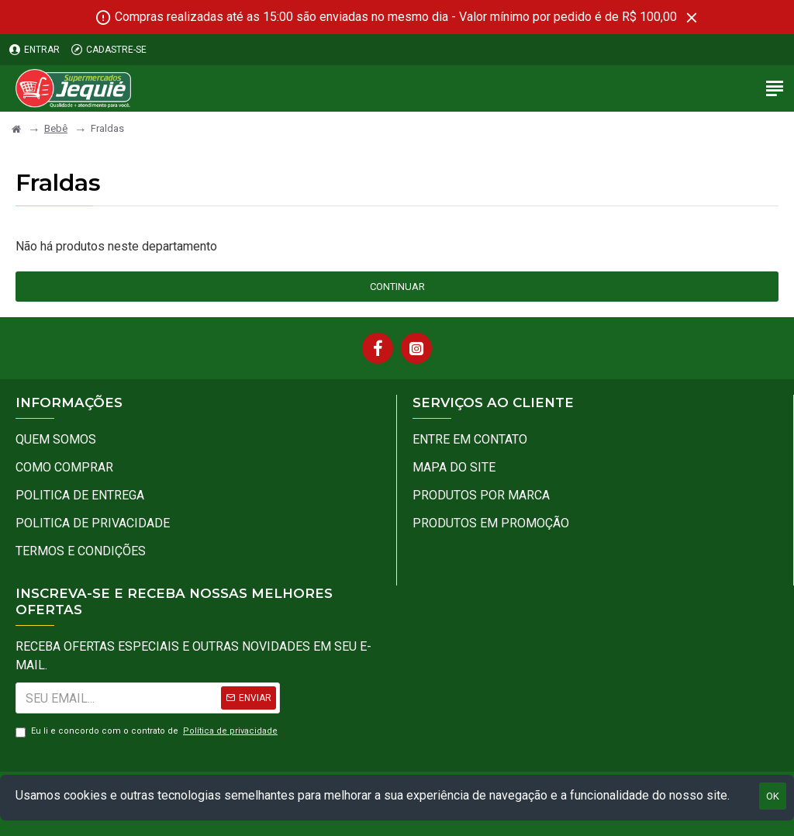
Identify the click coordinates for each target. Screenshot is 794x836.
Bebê (55, 128)
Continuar (397, 286)
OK (772, 796)
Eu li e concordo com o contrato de (148, 731)
